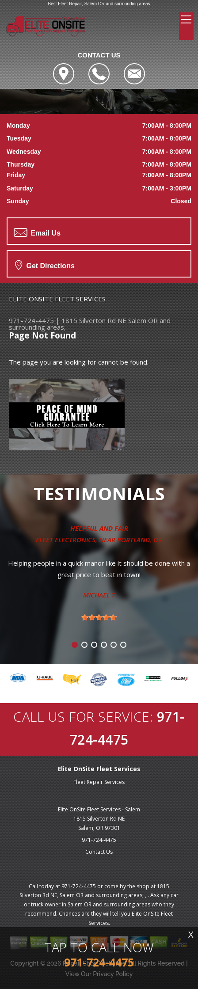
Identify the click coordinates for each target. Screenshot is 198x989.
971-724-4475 (31, 320)
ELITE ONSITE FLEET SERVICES (57, 298)
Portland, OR (139, 539)
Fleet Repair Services (99, 782)
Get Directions (45, 265)
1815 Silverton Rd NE (93, 320)
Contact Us (99, 852)
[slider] (99, 617)
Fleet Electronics (65, 539)
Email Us (37, 232)
